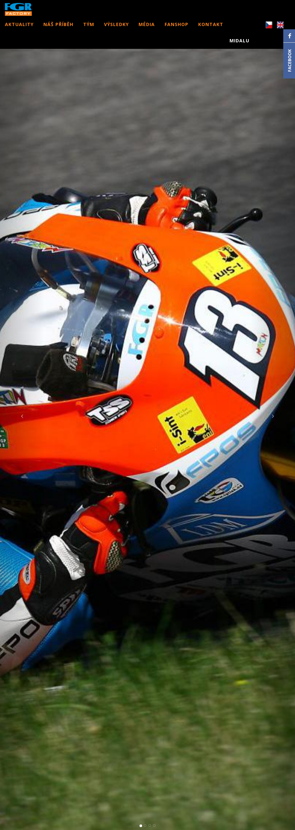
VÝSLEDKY (116, 31)
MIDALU (239, 47)
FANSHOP (176, 31)
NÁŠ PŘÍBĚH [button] (58, 31)
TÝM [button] (88, 31)
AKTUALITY (19, 31)
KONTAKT (210, 31)
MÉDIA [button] (147, 31)
